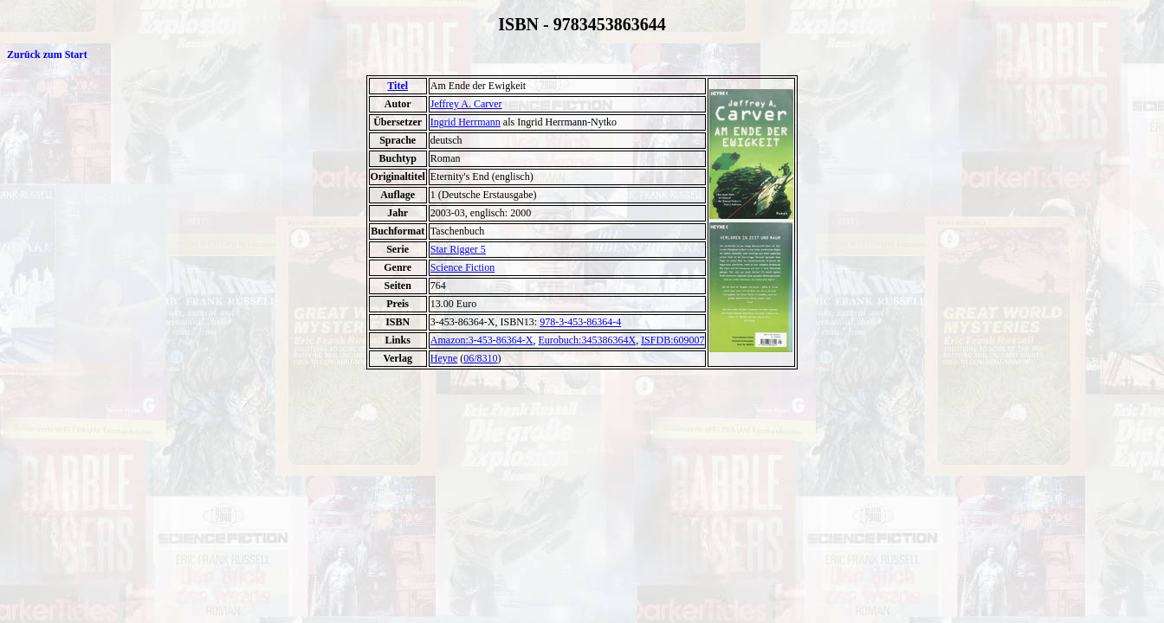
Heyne (443, 358)
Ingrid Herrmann (465, 122)
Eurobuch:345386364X (587, 340)
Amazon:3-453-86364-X (482, 340)
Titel (397, 86)
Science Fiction (462, 267)
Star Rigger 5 (458, 249)
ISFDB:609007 (672, 340)
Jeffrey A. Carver (466, 104)
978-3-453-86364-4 (580, 322)
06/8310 (480, 358)
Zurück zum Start (47, 54)
